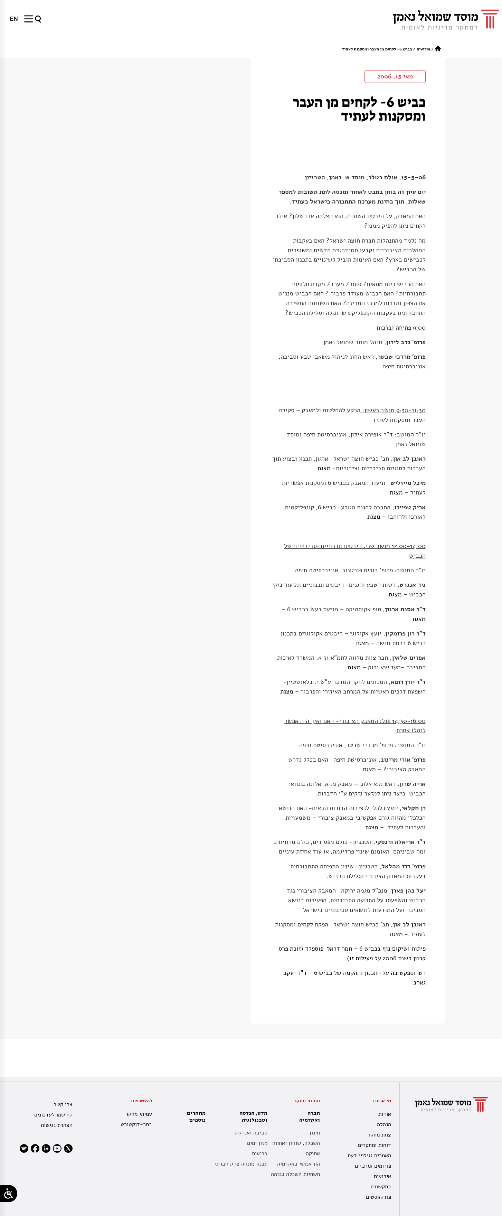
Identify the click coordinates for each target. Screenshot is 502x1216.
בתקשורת (380, 1186)
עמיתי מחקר (138, 1114)
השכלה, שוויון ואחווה (296, 1143)
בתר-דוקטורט (136, 1124)
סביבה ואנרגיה (251, 1133)
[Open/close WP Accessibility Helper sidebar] (8, 1193)
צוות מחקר (379, 1135)
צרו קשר (63, 1104)
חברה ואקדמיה (308, 1116)
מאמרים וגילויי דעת (369, 1155)
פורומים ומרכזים (373, 1166)
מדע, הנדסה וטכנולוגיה (251, 1116)
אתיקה (313, 1153)
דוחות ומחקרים (374, 1145)
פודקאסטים (378, 1197)
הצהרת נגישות (57, 1125)
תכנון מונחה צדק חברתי (241, 1164)
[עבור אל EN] (13, 18)
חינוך (314, 1133)
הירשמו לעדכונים (53, 1115)
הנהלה (384, 1124)
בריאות (259, 1153)
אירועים (423, 49)
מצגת (324, 468)
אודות (384, 1114)
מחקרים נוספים (196, 1116)
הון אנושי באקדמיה (298, 1164)
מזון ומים (257, 1143)
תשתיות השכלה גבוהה (295, 1174)
